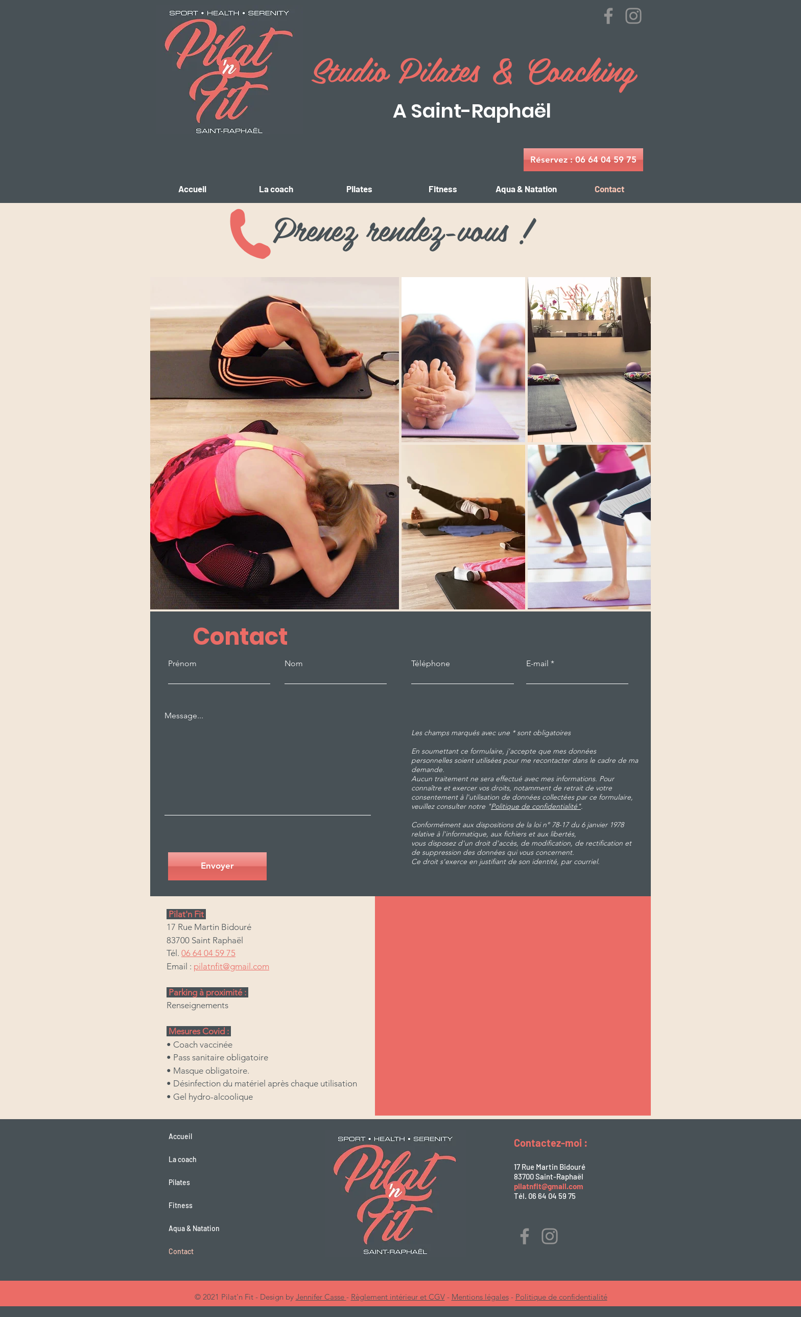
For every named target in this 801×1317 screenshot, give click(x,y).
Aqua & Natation (194, 1228)
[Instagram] (633, 16)
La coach (183, 1159)
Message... (183, 716)
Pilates (179, 1182)
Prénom (182, 664)
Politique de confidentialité (561, 1297)
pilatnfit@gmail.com (231, 966)
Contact (181, 1251)
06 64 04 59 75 (208, 953)
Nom (294, 664)
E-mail (537, 664)
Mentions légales (480, 1297)
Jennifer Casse (321, 1297)
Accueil (180, 1136)
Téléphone (430, 664)
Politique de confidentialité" (536, 806)
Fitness (181, 1205)
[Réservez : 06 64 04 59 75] (583, 159)
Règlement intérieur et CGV (398, 1297)
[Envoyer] (217, 866)
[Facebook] (608, 16)
